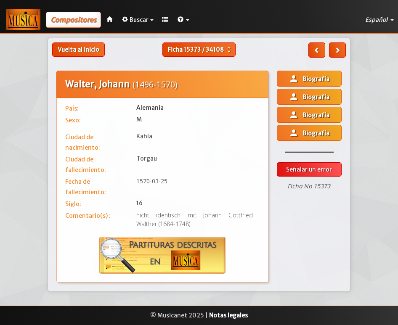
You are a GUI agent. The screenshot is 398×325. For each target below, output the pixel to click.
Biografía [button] (309, 79)
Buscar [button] (138, 20)
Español (379, 20)
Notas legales (228, 315)
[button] (183, 19)
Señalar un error (309, 169)
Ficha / (200, 49)
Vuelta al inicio (78, 49)
